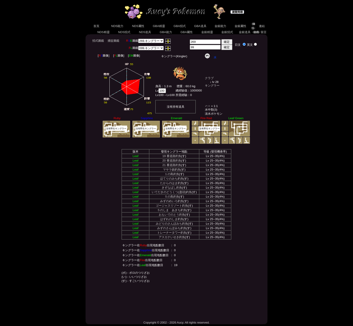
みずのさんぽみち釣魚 (171, 228)
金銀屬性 (240, 26)
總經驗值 (181, 90)
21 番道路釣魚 (171, 165)
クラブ (209, 78)
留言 (263, 32)
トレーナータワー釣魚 (171, 232)
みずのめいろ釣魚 (171, 201)
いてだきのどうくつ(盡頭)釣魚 (172, 192)
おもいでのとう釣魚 (172, 214)
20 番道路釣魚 (171, 160)
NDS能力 (117, 26)
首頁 (96, 26)
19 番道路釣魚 (171, 156)
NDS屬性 (138, 26)
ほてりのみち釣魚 (171, 178)
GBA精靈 (159, 26)
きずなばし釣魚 (172, 187)
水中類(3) (211, 109)
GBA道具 (200, 26)
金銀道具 (244, 32)
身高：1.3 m (163, 86)
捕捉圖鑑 (113, 40)
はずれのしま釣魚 (171, 219)
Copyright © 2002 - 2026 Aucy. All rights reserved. (176, 322)
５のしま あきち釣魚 (171, 210)
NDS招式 (124, 32)
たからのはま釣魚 (171, 183)
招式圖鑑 (98, 40)
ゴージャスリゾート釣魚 (172, 205)
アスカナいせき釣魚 (172, 237)
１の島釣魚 (172, 174)
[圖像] (103, 55)
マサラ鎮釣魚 (172, 169)
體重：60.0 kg (186, 86)
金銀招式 (227, 32)
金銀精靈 (207, 32)
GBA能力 (166, 32)
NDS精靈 (104, 32)
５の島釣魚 (172, 196)
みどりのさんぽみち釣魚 (172, 223)
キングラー (212, 85)
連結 (261, 26)
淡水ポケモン (213, 113)
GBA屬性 (187, 32)
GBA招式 (180, 26)
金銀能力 (220, 26)
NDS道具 (145, 32)
